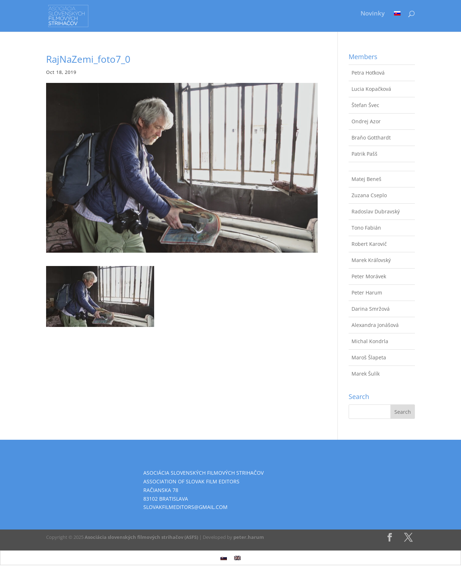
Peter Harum (367, 292)
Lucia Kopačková (371, 88)
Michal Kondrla (370, 341)
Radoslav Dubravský (376, 211)
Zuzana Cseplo (369, 195)
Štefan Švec (365, 105)
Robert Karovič (369, 243)
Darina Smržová (371, 308)
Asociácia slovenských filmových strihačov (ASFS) (141, 537)
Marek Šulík (366, 373)
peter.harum (248, 537)
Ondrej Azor (366, 121)
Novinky (373, 14)
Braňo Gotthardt (371, 137)
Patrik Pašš (364, 153)
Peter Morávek (369, 276)
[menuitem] (397, 19)
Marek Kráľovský (371, 260)
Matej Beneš (366, 179)
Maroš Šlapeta (369, 357)
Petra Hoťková (368, 72)
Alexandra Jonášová (375, 325)
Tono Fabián (366, 227)
